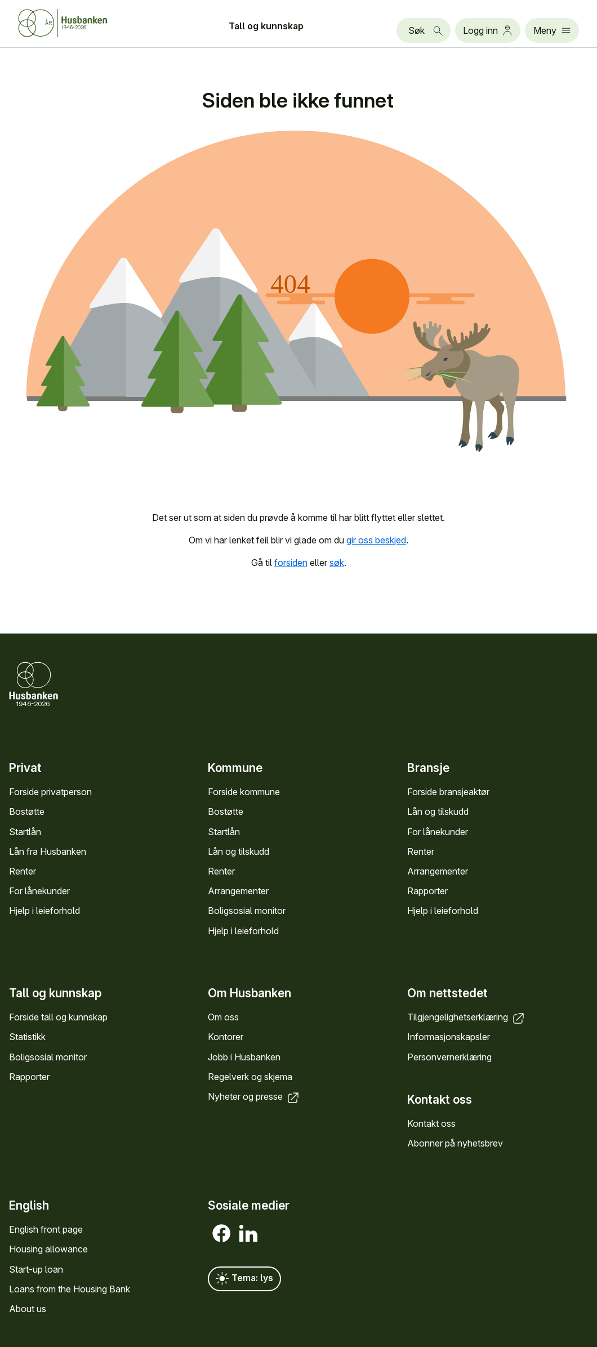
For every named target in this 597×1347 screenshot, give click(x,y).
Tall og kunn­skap (266, 25)
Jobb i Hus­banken (244, 1056)
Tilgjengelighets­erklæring (466, 1017)
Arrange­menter (238, 890)
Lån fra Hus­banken (47, 851)
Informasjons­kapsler (448, 1036)
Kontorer (225, 1036)
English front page (46, 1229)
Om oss (223, 1017)
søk (336, 562)
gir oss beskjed (376, 540)
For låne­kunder (39, 890)
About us (27, 1308)
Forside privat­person (50, 791)
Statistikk (27, 1036)
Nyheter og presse (254, 1095)
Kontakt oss (431, 1123)
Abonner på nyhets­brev (455, 1143)
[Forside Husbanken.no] (76, 23)
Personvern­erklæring (449, 1056)
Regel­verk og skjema (250, 1076)
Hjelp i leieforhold (44, 910)
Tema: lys (244, 1279)
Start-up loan (36, 1268)
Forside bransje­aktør (448, 791)
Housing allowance (48, 1249)
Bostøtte (26, 811)
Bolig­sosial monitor (247, 910)
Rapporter (427, 890)
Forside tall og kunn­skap (58, 1017)
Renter (22, 871)
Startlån (25, 831)
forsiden (291, 562)
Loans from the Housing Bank (69, 1289)
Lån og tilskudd (238, 851)
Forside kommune (244, 791)
